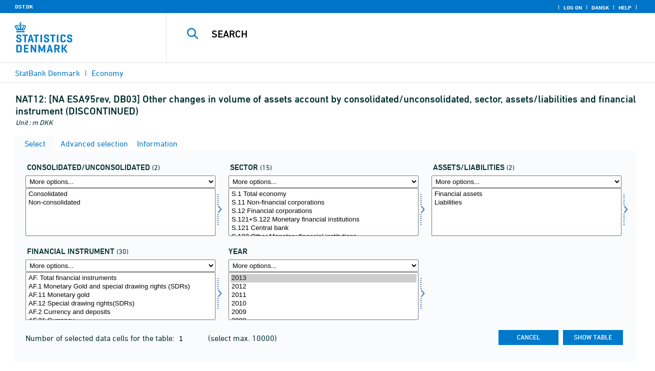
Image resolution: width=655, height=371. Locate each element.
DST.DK (24, 6)
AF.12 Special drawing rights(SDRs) (121, 304)
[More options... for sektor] (323, 182)
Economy (108, 73)
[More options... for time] (323, 266)
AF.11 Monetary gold (121, 295)
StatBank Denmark (47, 73)
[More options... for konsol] (121, 182)
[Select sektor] (323, 212)
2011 (323, 295)
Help (625, 7)
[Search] (400, 34)
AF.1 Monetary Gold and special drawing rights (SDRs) (121, 286)
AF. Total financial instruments (121, 278)
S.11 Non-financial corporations (323, 202)
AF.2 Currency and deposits (121, 312)
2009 (323, 312)
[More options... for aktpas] (527, 182)
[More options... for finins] (121, 266)
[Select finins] (121, 296)
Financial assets (527, 194)
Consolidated (121, 194)
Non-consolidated (121, 202)
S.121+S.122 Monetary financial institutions (323, 220)
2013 (323, 278)
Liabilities (527, 202)
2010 (323, 304)
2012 (323, 286)
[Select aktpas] (527, 212)
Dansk (600, 7)
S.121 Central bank (323, 228)
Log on (573, 7)
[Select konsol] (121, 212)
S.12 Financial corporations (323, 211)
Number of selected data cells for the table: (101, 338)
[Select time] (323, 296)
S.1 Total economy (323, 194)
